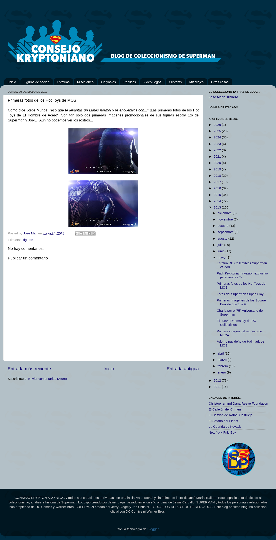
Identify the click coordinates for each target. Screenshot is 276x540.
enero (222, 372)
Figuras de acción (36, 82)
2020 (218, 163)
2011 (218, 387)
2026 (218, 124)
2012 (218, 380)
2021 (218, 156)
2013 (218, 207)
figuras (28, 240)
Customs (175, 82)
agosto (223, 238)
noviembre (226, 219)
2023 (218, 144)
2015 (218, 195)
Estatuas (63, 82)
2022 (218, 150)
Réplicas (129, 82)
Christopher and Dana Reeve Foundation (238, 403)
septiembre (226, 232)
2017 (218, 182)
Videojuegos (152, 82)
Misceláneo (85, 82)
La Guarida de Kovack (225, 426)
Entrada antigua (183, 368)
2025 (218, 131)
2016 (218, 188)
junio (221, 251)
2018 (218, 175)
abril (221, 353)
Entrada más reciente (29, 368)
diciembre (225, 213)
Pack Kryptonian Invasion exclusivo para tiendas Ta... (242, 275)
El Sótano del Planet (223, 421)
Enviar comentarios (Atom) (47, 378)
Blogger (152, 529)
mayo (222, 257)
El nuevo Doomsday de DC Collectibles (236, 322)
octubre (223, 225)
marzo (223, 360)
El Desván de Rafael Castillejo (231, 415)
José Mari (30, 233)
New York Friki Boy (222, 432)
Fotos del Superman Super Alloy (240, 294)
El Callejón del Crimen (225, 409)
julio (221, 245)
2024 (218, 137)
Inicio (12, 82)
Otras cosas (220, 82)
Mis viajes (196, 82)
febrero (223, 366)
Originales (108, 82)
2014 (218, 201)
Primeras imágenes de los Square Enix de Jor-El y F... (241, 302)
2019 (218, 169)
